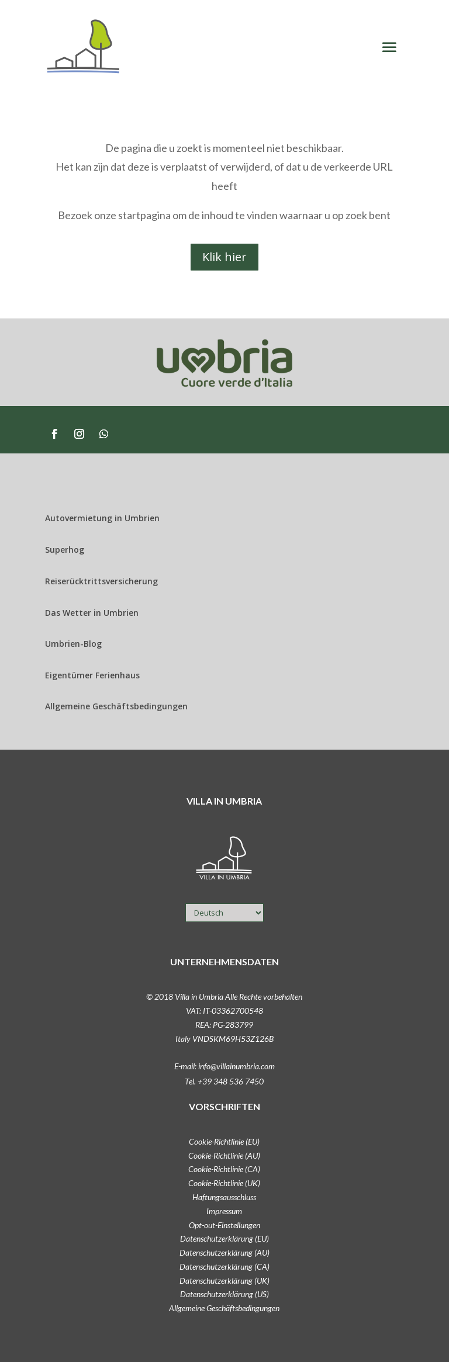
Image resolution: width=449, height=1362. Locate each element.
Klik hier (224, 257)
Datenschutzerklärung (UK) (224, 1280)
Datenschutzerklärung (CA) (224, 1266)
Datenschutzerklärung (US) (224, 1294)
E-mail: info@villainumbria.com (224, 1066)
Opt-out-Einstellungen (224, 1225)
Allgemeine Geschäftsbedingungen (224, 1308)
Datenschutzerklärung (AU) (224, 1252)
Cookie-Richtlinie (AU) (224, 1155)
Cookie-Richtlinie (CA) (224, 1169)
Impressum (224, 1211)
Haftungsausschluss (224, 1197)
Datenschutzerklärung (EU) (224, 1238)
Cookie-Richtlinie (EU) (224, 1141)
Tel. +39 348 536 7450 (224, 1081)
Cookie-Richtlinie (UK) (224, 1183)
